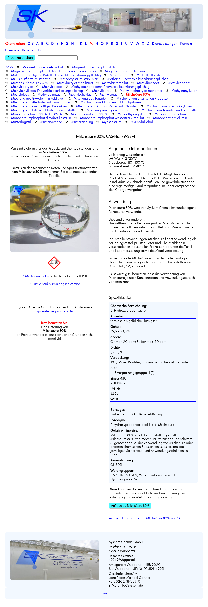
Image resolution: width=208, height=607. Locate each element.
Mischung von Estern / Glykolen (169, 106)
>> (11, 67)
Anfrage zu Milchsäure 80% (130, 505)
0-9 (31, 43)
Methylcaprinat (179, 83)
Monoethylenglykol (131, 114)
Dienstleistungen (164, 43)
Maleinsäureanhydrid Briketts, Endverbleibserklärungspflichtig (56, 75)
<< (7, 67)
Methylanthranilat (115, 83)
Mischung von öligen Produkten (109, 110)
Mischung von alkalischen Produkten (143, 98)
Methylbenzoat (148, 83)
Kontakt (186, 43)
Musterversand (51, 122)
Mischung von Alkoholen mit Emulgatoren (41, 102)
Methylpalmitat (49, 94)
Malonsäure (118, 75)
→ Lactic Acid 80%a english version (55, 284)
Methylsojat (108, 94)
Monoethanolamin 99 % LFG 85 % (36, 114)
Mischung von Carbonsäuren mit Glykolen (106, 106)
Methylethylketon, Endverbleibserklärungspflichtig (47, 91)
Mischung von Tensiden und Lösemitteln (170, 110)
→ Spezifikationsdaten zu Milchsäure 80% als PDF (145, 518)
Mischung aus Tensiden (90, 98)
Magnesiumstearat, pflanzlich (93, 67)
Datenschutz (31, 50)
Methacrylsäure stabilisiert (79, 79)
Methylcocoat (52, 87)
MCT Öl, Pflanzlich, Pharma (31, 79)
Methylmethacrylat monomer (141, 91)
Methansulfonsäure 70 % (29, 83)
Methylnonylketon (184, 91)
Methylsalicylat (80, 94)
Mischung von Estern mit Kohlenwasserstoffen (44, 110)
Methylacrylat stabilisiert (75, 83)
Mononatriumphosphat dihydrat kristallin (41, 118)
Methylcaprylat (22, 87)
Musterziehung (82, 122)
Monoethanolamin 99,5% (89, 114)
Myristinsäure (112, 122)
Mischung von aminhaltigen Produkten (39, 106)
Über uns (12, 50)
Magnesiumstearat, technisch (126, 71)
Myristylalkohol (142, 122)
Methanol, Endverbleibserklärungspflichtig (138, 79)
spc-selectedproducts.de (55, 311)
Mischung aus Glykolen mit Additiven (38, 98)
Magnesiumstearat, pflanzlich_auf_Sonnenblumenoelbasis (53, 71)
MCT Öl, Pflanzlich (150, 75)
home (104, 593)
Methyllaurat (101, 91)
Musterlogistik (21, 122)
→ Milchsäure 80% (35, 276)
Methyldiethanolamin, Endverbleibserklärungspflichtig (110, 87)
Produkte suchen (20, 58)
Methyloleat (20, 94)
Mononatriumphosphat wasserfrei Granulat (112, 118)
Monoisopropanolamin (171, 114)
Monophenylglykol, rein (170, 118)
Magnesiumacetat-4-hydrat (42, 67)
